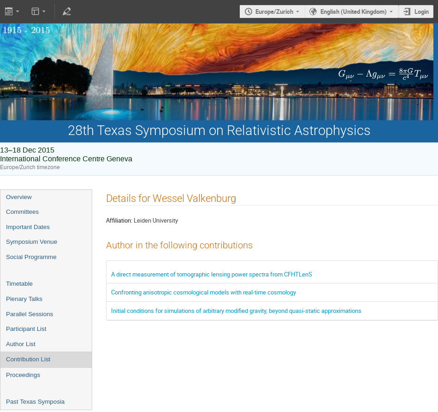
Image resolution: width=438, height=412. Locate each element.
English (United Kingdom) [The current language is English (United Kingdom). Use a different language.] (353, 11)
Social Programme (31, 256)
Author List (21, 344)
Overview (19, 197)
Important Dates (28, 227)
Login (421, 11)
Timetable (19, 283)
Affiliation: (119, 220)
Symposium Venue (31, 241)
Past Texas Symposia (35, 401)
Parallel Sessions (29, 314)
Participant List (26, 328)
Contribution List (28, 359)
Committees (22, 211)
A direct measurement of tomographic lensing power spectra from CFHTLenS (211, 274)
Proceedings (23, 374)
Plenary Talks (24, 298)
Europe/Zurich (274, 11)
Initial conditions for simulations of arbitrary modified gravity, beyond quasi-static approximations (236, 310)
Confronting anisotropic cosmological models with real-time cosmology (203, 292)
